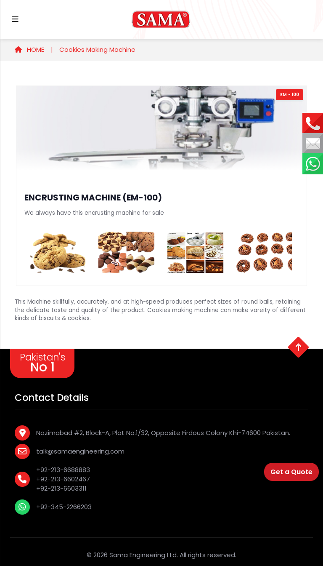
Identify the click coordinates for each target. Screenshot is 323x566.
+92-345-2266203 (64, 506)
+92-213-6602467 (63, 479)
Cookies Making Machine (97, 49)
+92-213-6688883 (63, 469)
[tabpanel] (161, 186)
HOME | (34, 49)
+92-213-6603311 (61, 488)
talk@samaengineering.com (80, 451)
